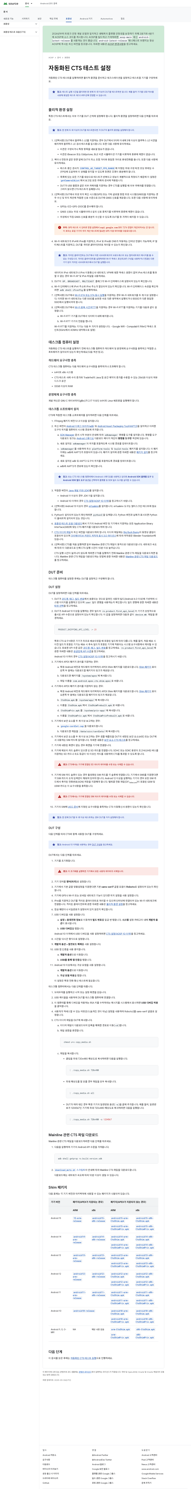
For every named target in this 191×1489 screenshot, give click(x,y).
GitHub (46, 1483)
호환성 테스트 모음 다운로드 (68, 523)
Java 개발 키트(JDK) (79, 490)
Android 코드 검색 (48, 3)
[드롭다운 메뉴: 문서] (33, 3)
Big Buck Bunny (131, 532)
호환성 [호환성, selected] (69, 18)
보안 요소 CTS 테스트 (115, 740)
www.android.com (150, 1469)
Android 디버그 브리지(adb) (80, 426)
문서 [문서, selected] (27, 3)
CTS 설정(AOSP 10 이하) (96, 501)
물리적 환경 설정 (114, 904)
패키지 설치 (142, 452)
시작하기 (26, 18)
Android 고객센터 (149, 1455)
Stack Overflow (149, 1478)
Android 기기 (86, 18)
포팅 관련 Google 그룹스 (103, 1483)
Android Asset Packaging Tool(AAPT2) (117, 426)
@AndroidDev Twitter (102, 1459)
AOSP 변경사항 (116, 44)
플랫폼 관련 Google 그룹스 (103, 1473)
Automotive (107, 18)
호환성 (67, 57)
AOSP (51, 57)
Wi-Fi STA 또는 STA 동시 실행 (89, 295)
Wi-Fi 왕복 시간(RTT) (85, 307)
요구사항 (46, 1459)
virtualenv (94, 506)
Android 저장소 (49, 1455)
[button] (17, 24)
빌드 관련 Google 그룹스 (103, 1478)
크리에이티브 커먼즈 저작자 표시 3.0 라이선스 (93, 535)
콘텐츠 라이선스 (85, 1372)
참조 (123, 18)
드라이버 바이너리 (50, 1478)
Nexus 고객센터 (148, 1464)
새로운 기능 (8, 18)
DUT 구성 (96, 844)
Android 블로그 (99, 1464)
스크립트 (69, 1170)
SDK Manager (67, 435)
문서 (5, 11)
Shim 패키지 (145, 667)
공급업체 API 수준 (82, 651)
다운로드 (46, 1464)
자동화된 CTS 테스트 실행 (83, 1358)
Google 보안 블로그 (100, 1469)
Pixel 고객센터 (148, 1459)
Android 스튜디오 (85, 438)
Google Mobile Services (152, 1473)
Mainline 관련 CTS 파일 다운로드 (142, 556)
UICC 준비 (73, 807)
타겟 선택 (59, 606)
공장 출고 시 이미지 (51, 1473)
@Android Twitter (100, 1455)
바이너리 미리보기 (50, 1469)
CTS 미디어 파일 (62, 532)
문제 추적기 (146, 1483)
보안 (40, 18)
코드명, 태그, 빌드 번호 (73, 599)
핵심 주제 (54, 18)
